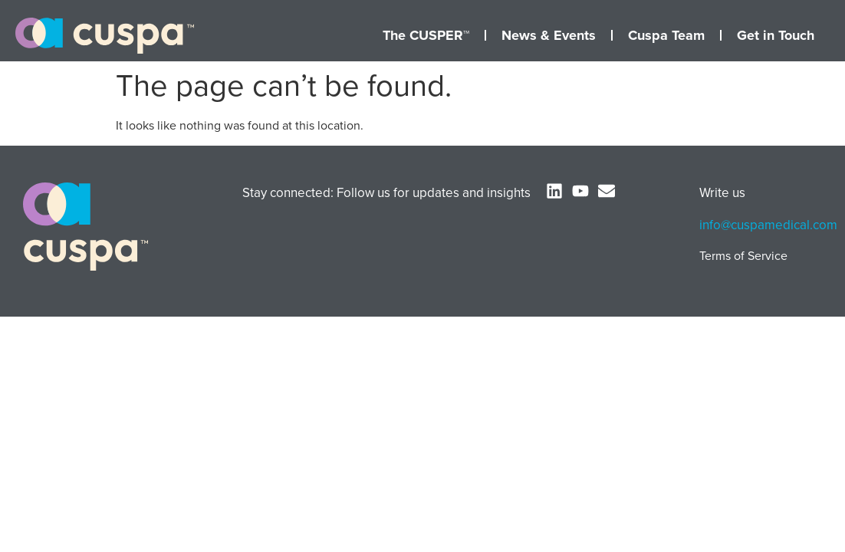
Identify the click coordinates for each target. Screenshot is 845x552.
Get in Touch (775, 35)
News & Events (548, 35)
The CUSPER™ (426, 35)
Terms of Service (743, 255)
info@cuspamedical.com (768, 225)
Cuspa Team (666, 35)
